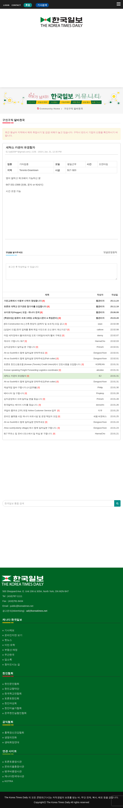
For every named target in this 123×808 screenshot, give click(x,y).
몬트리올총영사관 (14, 766)
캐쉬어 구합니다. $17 (15, 341)
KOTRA (9, 781)
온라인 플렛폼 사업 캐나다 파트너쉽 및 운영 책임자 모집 (32, 416)
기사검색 (42, 5)
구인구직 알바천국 (73, 108)
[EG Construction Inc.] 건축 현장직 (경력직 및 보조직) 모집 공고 (35, 324)
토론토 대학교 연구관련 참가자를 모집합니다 (27, 306)
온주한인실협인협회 (16, 713)
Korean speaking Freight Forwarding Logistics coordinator (32, 370)
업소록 (8, 659)
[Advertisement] (61, 59)
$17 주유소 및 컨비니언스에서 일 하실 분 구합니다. (29, 433)
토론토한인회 (12, 698)
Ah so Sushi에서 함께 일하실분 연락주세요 (25, 353)
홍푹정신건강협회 (14, 732)
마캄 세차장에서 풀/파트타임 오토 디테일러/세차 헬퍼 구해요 (34, 335)
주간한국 (9, 654)
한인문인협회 (12, 683)
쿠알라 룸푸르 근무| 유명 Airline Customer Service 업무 (31, 410)
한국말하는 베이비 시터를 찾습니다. (22, 405)
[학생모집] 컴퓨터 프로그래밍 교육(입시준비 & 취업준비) (32, 318)
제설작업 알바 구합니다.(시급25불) (22, 387)
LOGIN (6, 5)
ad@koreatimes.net (36, 611)
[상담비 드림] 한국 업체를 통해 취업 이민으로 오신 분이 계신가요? (36, 329)
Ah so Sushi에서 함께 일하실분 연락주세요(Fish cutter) (31, 358)
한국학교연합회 (13, 693)
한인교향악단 (12, 688)
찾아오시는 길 (12, 664)
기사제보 (9, 630)
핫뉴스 (8, 640)
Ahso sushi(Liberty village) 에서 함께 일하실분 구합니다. (32, 428)
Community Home (50, 108)
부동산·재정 (11, 649)
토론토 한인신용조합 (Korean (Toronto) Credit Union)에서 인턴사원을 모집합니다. (44, 364)
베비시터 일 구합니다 (15, 393)
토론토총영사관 (13, 761)
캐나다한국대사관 (14, 776)
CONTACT (16, 5)
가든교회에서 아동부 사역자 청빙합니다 (24, 301)
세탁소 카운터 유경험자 (16, 376)
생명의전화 (11, 737)
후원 (27, 5)
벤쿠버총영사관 (13, 771)
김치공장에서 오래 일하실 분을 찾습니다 (24, 399)
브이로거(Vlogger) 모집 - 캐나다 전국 (23, 312)
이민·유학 (10, 645)
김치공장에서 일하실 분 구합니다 (21, 347)
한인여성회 (11, 703)
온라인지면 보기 (13, 635)
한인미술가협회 (13, 708)
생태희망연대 (12, 742)
